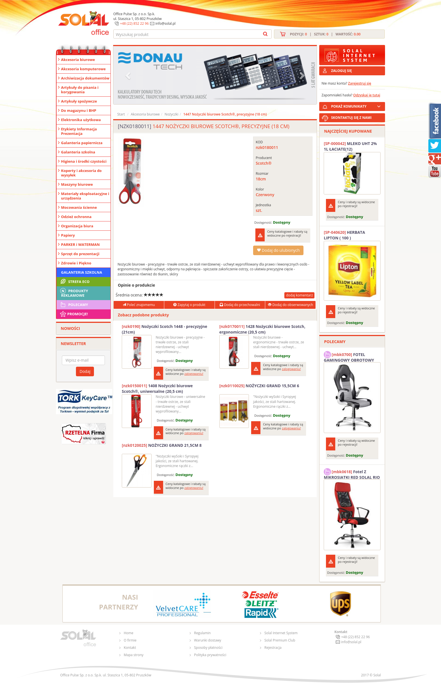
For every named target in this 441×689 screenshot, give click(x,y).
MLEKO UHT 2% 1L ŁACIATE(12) (350, 146)
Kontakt (130, 647)
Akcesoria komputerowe (83, 68)
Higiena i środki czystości (84, 161)
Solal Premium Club (279, 640)
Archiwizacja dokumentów (85, 78)
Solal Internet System (281, 633)
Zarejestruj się (359, 83)
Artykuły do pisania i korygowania (79, 89)
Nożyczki (171, 114)
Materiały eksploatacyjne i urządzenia (85, 196)
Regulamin (202, 633)
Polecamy (73, 304)
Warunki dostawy (207, 640)
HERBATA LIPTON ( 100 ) (344, 235)
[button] (128, 75)
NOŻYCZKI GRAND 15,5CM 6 (259, 385)
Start (121, 114)
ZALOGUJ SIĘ (341, 70)
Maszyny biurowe (77, 184)
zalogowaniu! (193, 373)
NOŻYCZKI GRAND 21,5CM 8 (162, 445)
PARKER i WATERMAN (80, 244)
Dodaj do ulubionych (278, 250)
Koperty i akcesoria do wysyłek (81, 173)
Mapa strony (133, 654)
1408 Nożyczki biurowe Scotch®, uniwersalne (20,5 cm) (157, 388)
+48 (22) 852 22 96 (134, 23)
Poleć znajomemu (139, 304)
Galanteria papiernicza (81, 142)
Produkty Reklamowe (73, 292)
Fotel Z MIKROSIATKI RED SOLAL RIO (352, 473)
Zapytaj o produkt (189, 304)
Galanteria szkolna (78, 152)
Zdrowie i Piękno (76, 263)
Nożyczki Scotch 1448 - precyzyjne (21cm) (164, 329)
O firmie (130, 640)
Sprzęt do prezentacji (80, 253)
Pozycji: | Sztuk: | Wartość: (325, 34)
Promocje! (73, 314)
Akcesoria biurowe (78, 59)
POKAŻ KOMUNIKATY (357, 105)
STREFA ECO (74, 281)
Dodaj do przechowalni (240, 304)
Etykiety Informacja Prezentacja (79, 131)
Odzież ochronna (76, 216)
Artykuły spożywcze (79, 101)
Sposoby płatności (208, 647)
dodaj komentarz (299, 295)
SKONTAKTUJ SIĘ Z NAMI (351, 117)
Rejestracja (273, 647)
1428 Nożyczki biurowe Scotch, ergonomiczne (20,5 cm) (262, 329)
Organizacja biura (77, 225)
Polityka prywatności (210, 654)
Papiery (68, 235)
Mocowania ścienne (79, 207)
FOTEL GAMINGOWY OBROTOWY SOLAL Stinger (349, 356)
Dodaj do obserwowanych (290, 304)
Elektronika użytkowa (81, 119)
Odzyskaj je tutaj (366, 95)
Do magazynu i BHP (78, 110)
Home (128, 633)
